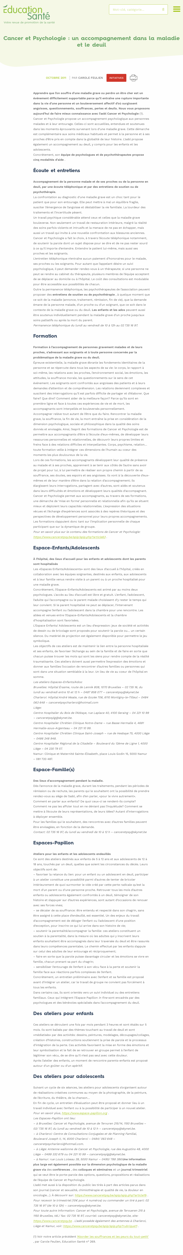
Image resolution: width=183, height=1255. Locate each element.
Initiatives (116, 77)
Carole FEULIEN (90, 77)
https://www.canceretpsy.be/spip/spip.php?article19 (111, 1195)
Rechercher (167, 9)
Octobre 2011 (56, 77)
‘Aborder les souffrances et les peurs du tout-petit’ (113, 1236)
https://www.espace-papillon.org (84, 1113)
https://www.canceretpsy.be (52, 1221)
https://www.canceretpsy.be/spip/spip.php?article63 (69, 537)
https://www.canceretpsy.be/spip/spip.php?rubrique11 (100, 1226)
